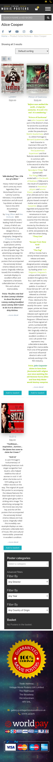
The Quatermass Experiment (37, 152)
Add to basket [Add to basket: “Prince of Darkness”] (37, 393)
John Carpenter (40, 365)
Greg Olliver (10, 214)
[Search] (48, 18)
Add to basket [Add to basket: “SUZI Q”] (12, 547)
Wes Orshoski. (14, 215)
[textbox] (28, 563)
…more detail (12, 315)
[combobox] (23, 18)
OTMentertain (11, 239)
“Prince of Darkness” (37, 117)
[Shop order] (32, 51)
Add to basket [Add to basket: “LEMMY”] (12, 393)
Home (4, 36)
